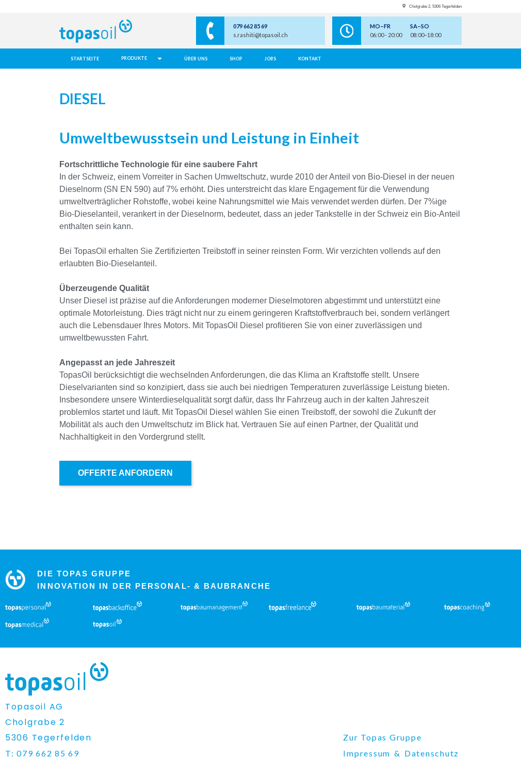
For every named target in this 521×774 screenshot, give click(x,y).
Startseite (85, 58)
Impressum (366, 753)
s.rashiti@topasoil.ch (260, 34)
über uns (195, 58)
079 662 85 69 (250, 26)
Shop (236, 58)
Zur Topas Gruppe (382, 737)
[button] (141, 59)
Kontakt (309, 58)
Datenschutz (431, 753)
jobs (270, 58)
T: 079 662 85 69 (42, 753)
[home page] (116, 31)
